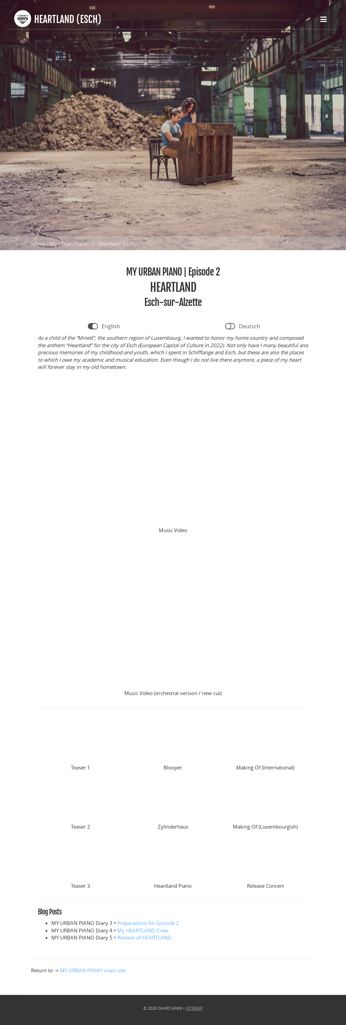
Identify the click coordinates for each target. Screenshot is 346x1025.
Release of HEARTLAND (144, 937)
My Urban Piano (69, 243)
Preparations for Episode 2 (148, 923)
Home (38, 243)
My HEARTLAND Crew (142, 930)
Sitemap (194, 1008)
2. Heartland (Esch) (113, 243)
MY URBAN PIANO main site (92, 970)
